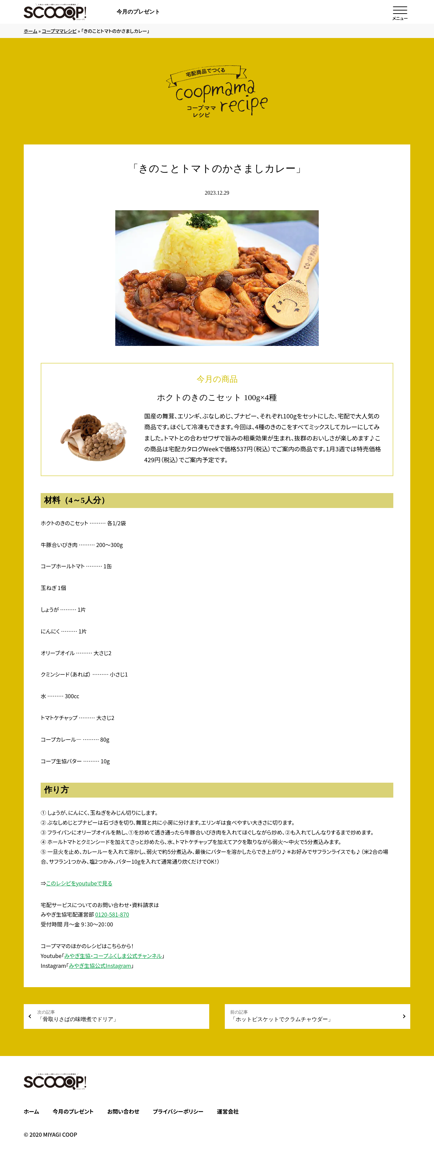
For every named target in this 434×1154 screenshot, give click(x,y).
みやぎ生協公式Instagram (100, 965)
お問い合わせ (123, 1111)
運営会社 (228, 1111)
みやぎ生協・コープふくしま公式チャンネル (113, 956)
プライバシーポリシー (178, 1111)
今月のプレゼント (138, 12)
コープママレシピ (59, 30)
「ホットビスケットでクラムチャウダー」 (313, 1016)
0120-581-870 (112, 914)
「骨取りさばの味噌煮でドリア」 (120, 1016)
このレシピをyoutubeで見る (79, 883)
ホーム (30, 30)
